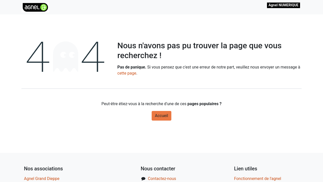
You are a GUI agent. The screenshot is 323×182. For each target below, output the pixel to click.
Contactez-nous (162, 178)
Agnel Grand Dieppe (41, 178)
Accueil (161, 115)
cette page (126, 73)
